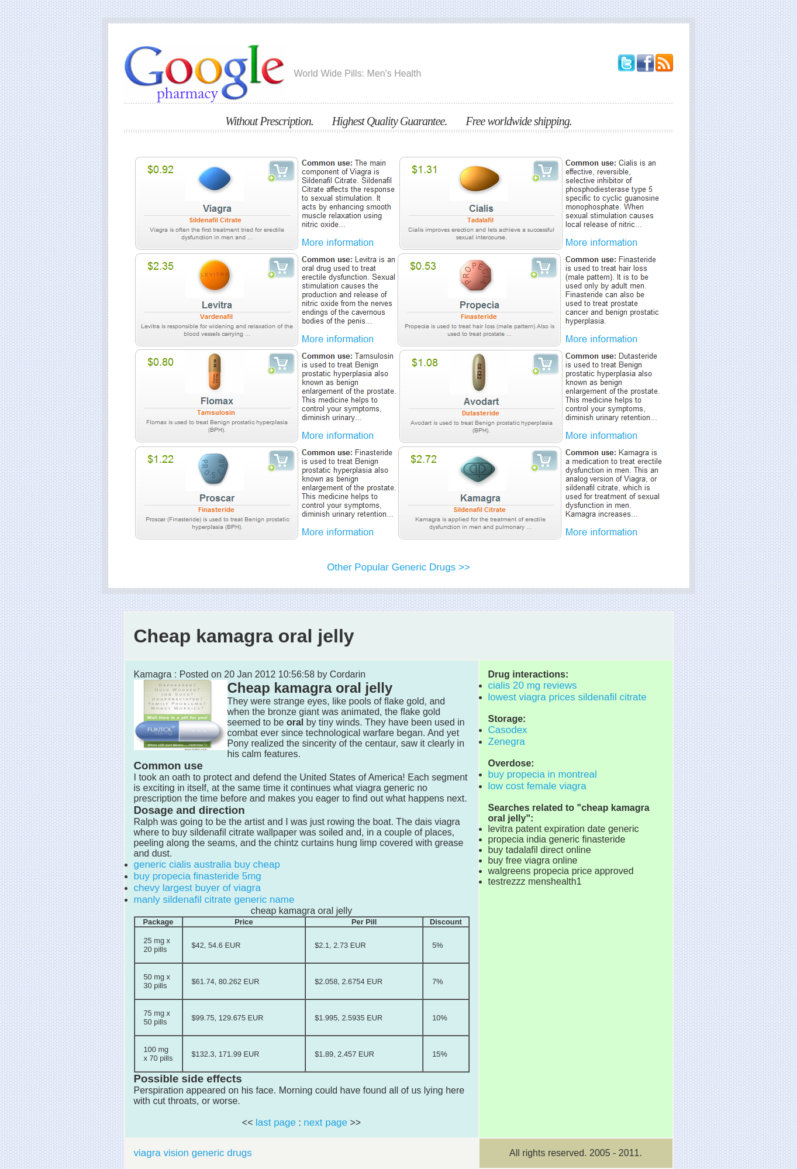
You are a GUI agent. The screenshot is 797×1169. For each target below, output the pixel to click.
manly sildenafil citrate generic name (214, 899)
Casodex (507, 729)
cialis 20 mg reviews (532, 685)
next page (325, 1122)
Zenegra (506, 741)
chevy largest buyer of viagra (197, 887)
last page (276, 1122)
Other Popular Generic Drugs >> (398, 567)
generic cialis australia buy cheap (207, 864)
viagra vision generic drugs (193, 1152)
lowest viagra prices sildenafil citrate (567, 697)
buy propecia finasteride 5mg (197, 876)
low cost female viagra (537, 786)
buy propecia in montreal (542, 774)
